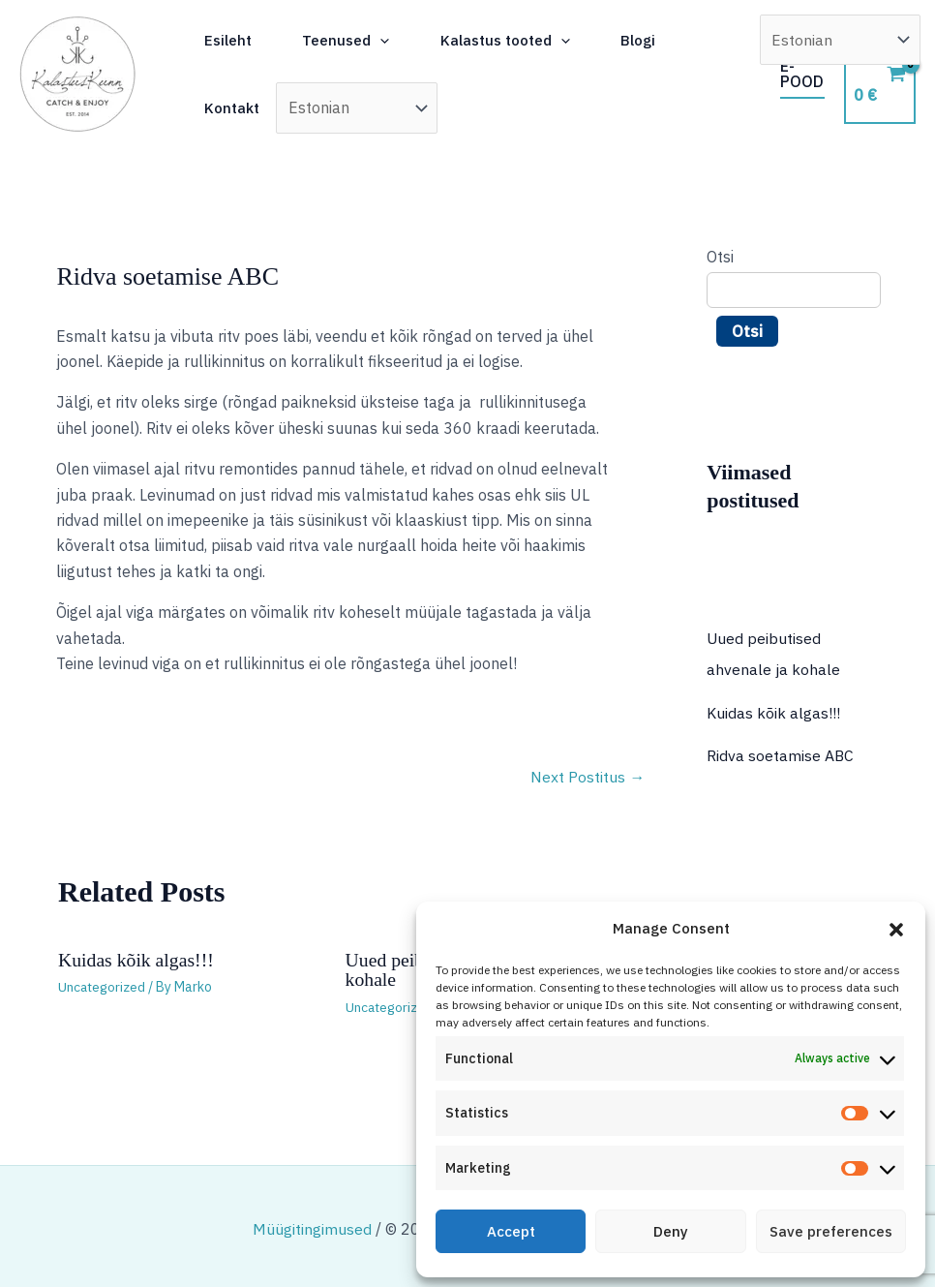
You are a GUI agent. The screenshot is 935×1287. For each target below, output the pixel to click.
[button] (896, 929)
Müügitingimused (312, 1228)
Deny (670, 1231)
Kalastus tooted (544, 41)
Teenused (372, 41)
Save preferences (830, 1231)
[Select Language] (369, 107)
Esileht (242, 40)
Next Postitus (587, 777)
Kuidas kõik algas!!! (137, 959)
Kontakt (246, 108)
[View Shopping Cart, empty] (882, 73)
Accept (511, 1231)
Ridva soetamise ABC (781, 754)
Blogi (689, 40)
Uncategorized (103, 987)
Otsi (720, 256)
